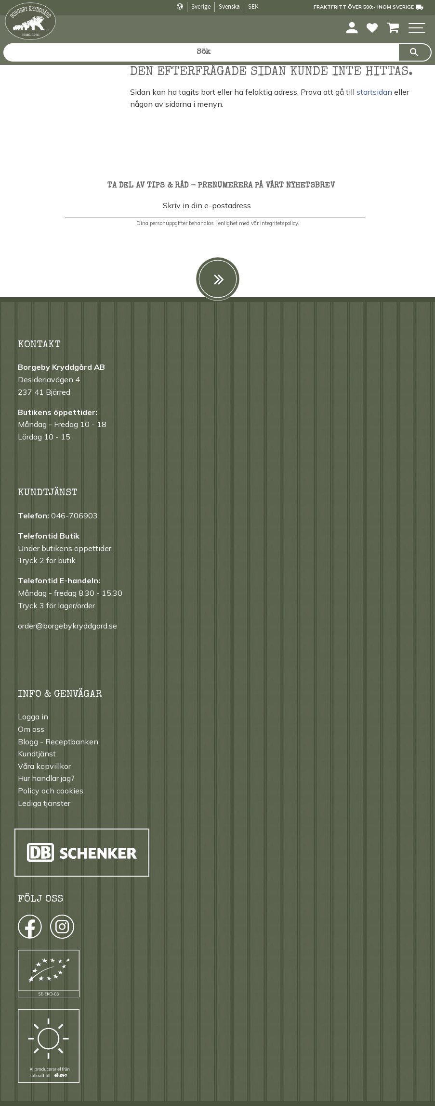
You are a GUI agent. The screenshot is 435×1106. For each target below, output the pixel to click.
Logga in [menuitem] (33, 716)
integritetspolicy (279, 223)
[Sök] (415, 52)
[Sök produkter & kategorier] (200, 52)
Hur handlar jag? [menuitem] (46, 778)
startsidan (374, 92)
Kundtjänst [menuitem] (37, 753)
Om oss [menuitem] (31, 729)
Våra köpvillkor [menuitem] (44, 766)
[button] (417, 28)
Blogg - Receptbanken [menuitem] (58, 741)
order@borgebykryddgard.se (67, 625)
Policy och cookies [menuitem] (50, 790)
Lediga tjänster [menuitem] (44, 803)
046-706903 (74, 515)
